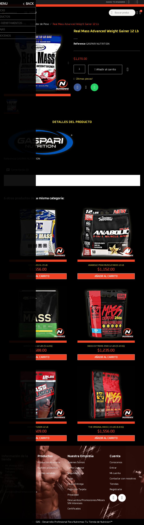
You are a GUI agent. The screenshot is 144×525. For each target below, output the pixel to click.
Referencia (10, 158)
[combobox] (122, 13)
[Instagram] (122, 498)
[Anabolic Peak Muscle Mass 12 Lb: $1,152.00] (106, 242)
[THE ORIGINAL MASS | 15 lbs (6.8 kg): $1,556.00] (106, 404)
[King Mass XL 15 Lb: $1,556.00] (38, 242)
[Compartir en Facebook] (77, 87)
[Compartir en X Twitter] (86, 87)
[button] (140, 12)
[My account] (137, 12)
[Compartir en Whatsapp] (94, 87)
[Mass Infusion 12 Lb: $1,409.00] (38, 404)
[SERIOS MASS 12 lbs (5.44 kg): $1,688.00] (38, 323)
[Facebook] (113, 498)
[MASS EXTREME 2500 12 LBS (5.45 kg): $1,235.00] (106, 323)
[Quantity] (79, 69)
